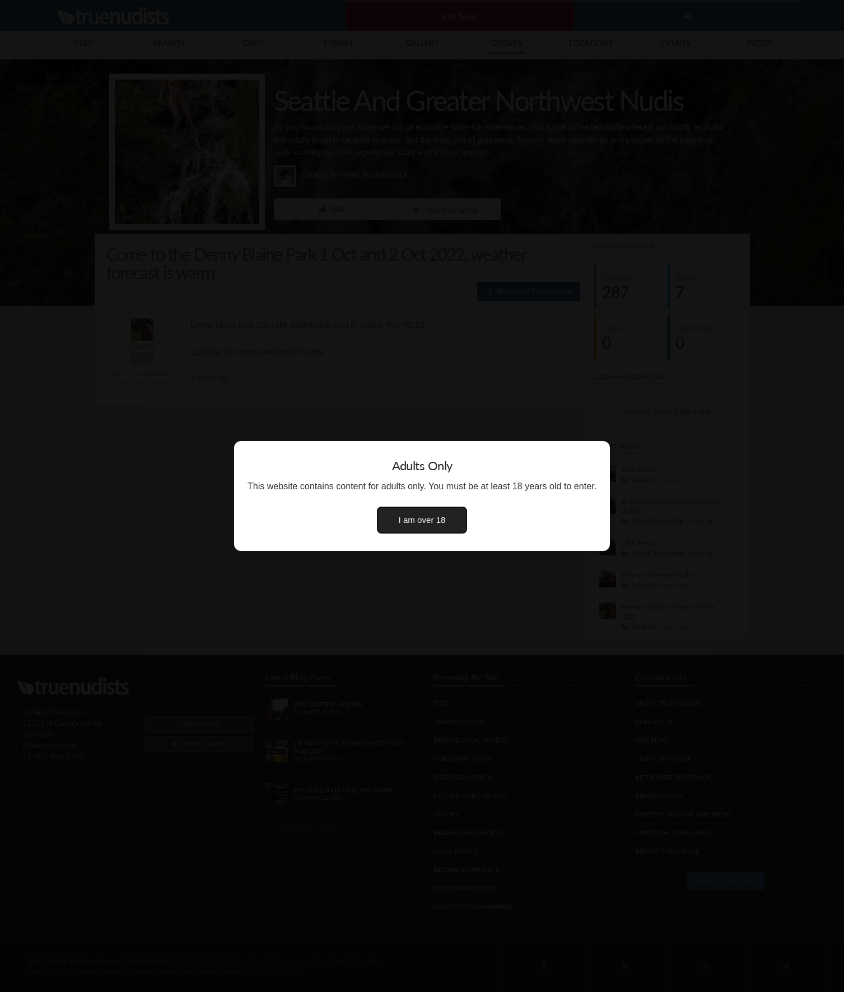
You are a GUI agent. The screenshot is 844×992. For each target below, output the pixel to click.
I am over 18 (422, 520)
